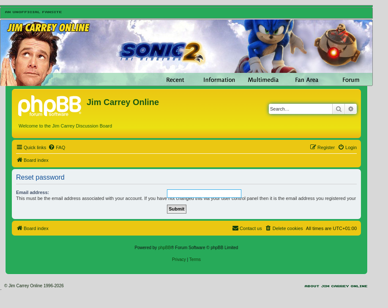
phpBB (164, 247)
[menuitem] (56, 147)
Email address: (32, 192)
